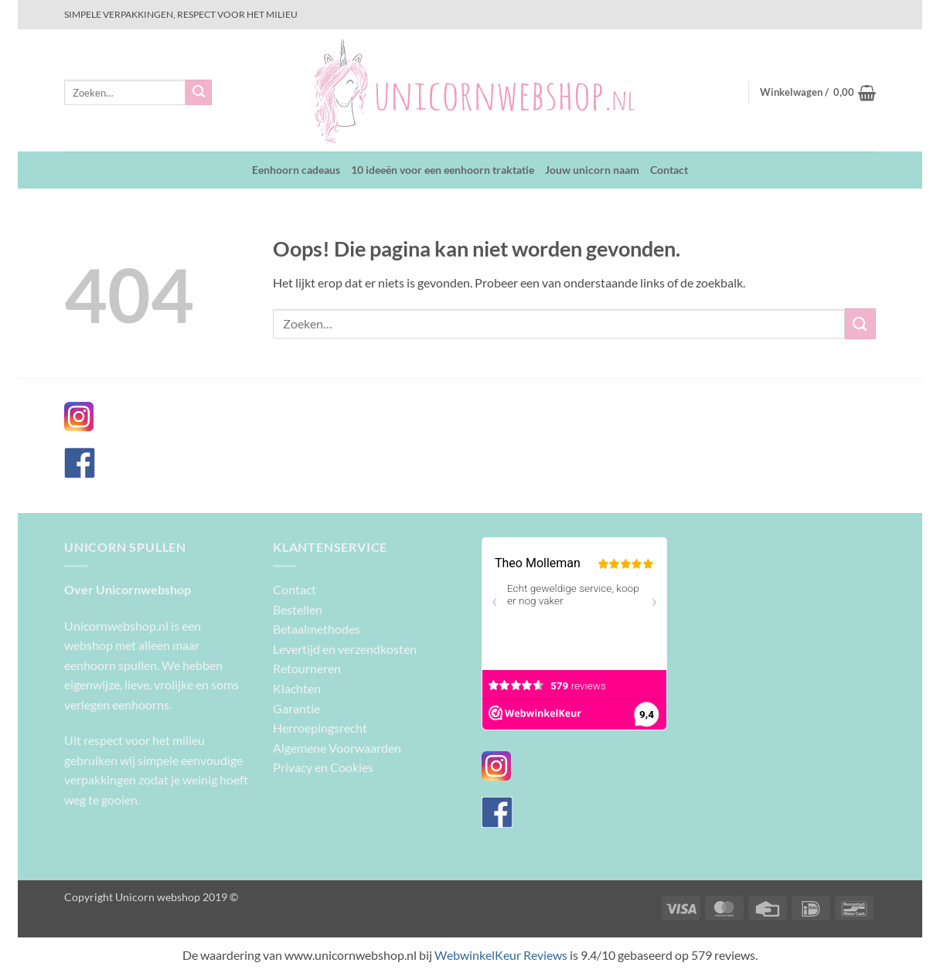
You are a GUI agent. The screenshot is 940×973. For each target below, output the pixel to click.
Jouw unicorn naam (592, 169)
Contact (669, 169)
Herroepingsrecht (320, 727)
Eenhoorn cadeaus (296, 169)
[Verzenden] (199, 93)
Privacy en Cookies (323, 767)
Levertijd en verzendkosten (345, 648)
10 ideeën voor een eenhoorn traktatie (442, 169)
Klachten (297, 688)
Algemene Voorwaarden (337, 747)
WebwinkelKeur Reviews (500, 954)
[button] (818, 93)
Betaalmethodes (316, 628)
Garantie (296, 708)
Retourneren (307, 668)
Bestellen (297, 609)
